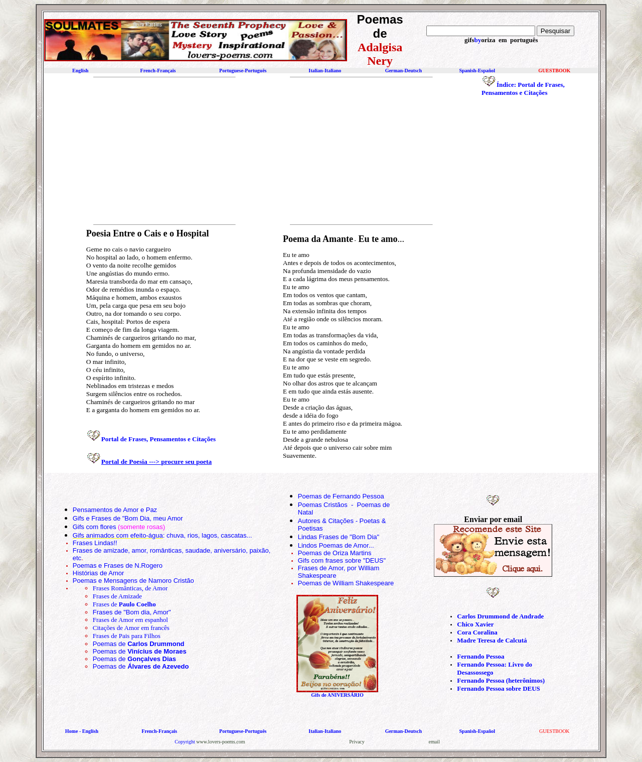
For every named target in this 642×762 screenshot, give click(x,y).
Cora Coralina (477, 632)
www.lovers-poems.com (220, 741)
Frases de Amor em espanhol (130, 619)
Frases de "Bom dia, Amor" (132, 612)
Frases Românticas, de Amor (130, 588)
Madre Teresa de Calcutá (492, 640)
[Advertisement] (160, 150)
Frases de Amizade (117, 596)
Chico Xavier (475, 624)
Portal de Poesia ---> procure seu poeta (156, 461)
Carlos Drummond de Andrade (500, 616)
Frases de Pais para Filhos (126, 636)
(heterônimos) (525, 680)
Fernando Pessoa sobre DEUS (498, 688)
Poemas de (139, 644)
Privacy (357, 741)
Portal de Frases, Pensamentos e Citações (158, 439)
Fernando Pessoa (480, 656)
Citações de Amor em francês (131, 627)
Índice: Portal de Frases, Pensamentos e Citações (523, 88)
